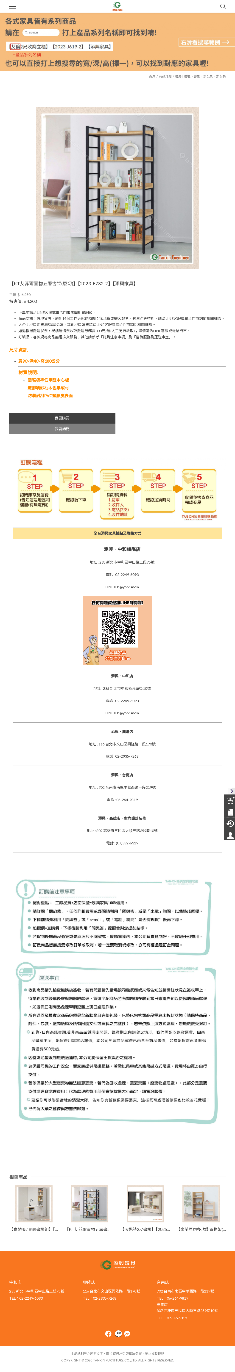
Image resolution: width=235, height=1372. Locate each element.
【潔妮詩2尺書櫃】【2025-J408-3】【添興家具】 (145, 1218)
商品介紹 (165, 76)
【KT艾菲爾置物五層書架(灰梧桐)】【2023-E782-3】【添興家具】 (89, 1218)
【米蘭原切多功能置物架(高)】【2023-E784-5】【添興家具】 (201, 1218)
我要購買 (62, 418)
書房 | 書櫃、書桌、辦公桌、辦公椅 (200, 76)
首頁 (152, 76)
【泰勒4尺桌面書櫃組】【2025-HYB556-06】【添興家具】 (34, 1218)
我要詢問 (172, 418)
